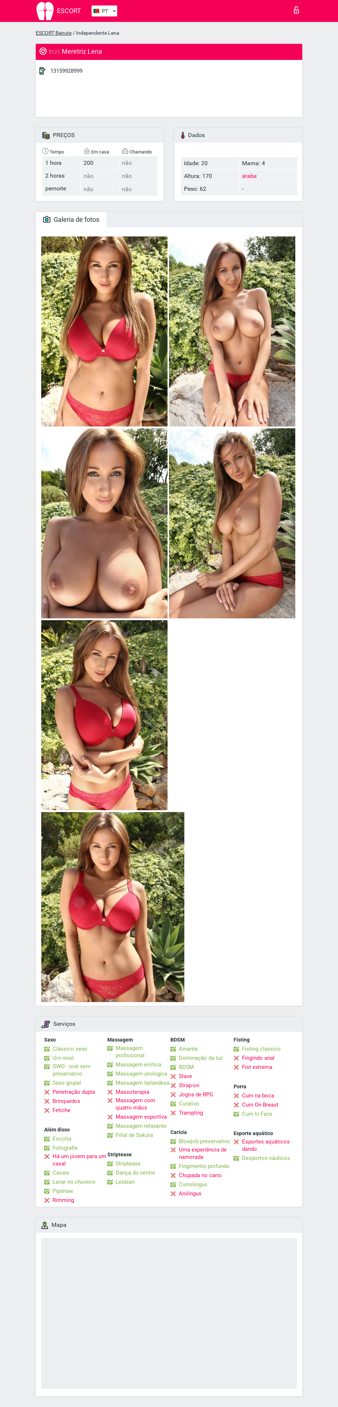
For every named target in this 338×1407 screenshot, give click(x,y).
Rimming (63, 1200)
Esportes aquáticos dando (266, 1145)
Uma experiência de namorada (203, 1153)
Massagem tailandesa (142, 1083)
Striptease (128, 1163)
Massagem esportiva (141, 1117)
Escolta (62, 1138)
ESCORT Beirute (54, 33)
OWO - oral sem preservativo (72, 1070)
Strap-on (189, 1085)
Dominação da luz (201, 1058)
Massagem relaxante (141, 1126)
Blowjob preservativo (204, 1141)
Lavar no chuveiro (74, 1182)
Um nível (63, 1058)
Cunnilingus (193, 1184)
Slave (185, 1076)
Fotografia (65, 1148)
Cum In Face (257, 1114)
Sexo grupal (67, 1083)
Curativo (189, 1103)
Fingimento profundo (204, 1166)
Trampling (191, 1113)
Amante (188, 1049)
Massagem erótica (138, 1064)
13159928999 (66, 71)
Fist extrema (257, 1067)
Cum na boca (258, 1095)
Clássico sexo (70, 1049)
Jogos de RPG (196, 1094)
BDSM (186, 1067)
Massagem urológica (141, 1073)
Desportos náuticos (266, 1158)
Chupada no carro (200, 1175)
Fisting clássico (261, 1049)
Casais (61, 1172)
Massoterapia (132, 1092)
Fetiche (61, 1110)
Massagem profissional (130, 1052)
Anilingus (190, 1193)
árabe (249, 175)
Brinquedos (66, 1101)
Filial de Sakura (134, 1135)
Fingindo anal (258, 1058)
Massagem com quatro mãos (135, 1104)
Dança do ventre (135, 1172)
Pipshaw (63, 1191)
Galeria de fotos (71, 219)
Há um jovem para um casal (79, 1160)
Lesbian (125, 1182)
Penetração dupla (74, 1092)
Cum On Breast (260, 1104)
